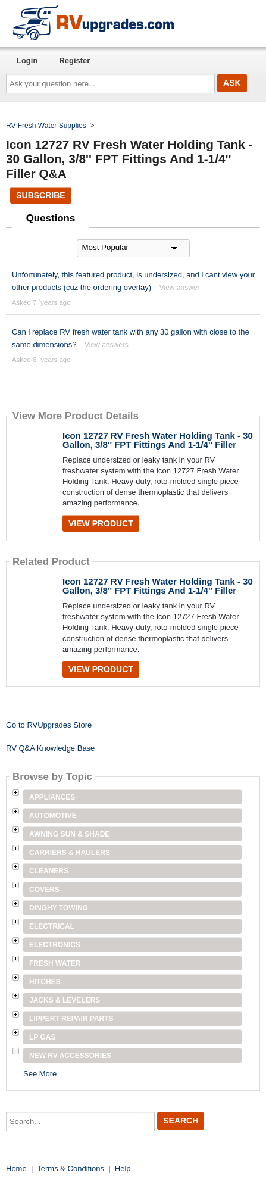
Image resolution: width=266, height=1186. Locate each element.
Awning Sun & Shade (69, 834)
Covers (44, 889)
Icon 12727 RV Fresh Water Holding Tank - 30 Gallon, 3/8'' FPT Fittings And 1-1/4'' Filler (157, 440)
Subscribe (40, 195)
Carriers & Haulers (69, 852)
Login (27, 60)
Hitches (45, 982)
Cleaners (48, 871)
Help (123, 1168)
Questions (51, 218)
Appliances (52, 797)
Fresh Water (54, 963)
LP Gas (42, 1037)
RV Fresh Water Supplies (46, 125)
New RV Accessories (70, 1055)
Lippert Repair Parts (71, 1019)
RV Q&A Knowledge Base (50, 748)
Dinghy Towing (58, 908)
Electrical (51, 926)
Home (16, 1168)
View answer (179, 287)
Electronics (54, 945)
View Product (100, 523)
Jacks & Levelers (64, 1000)
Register (74, 60)
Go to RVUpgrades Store (49, 724)
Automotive (53, 816)
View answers (107, 345)
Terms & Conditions (70, 1168)
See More (40, 1073)
